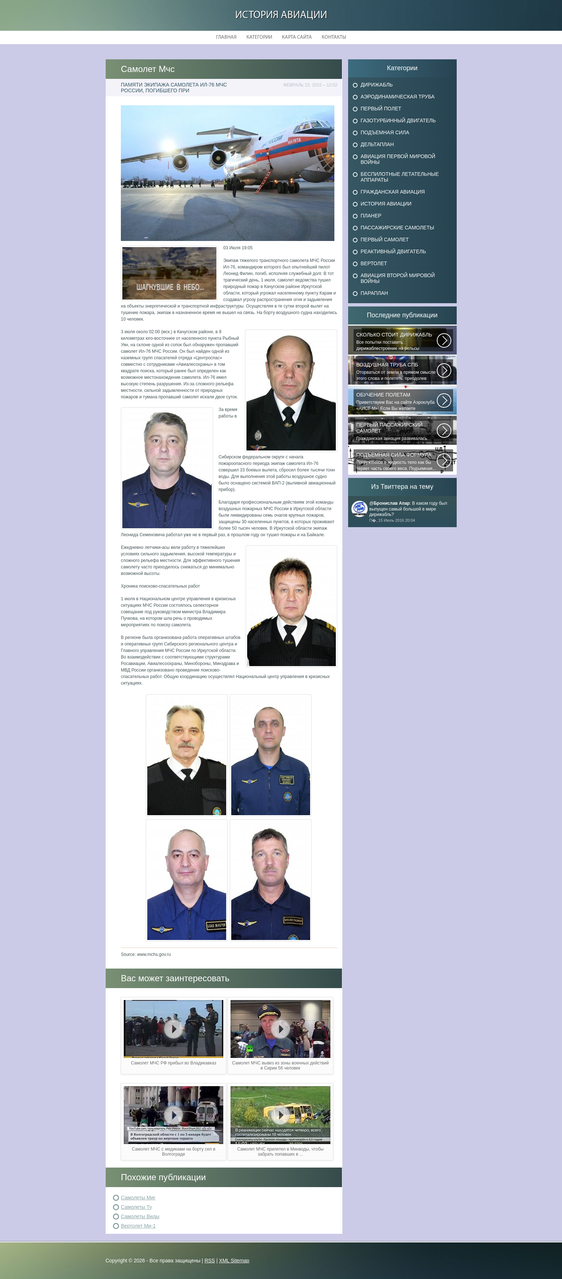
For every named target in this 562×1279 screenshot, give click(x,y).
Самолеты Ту (136, 1207)
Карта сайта (297, 37)
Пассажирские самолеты (397, 227)
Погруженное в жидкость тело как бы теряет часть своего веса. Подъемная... (396, 461)
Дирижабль (377, 85)
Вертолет (374, 263)
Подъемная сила (385, 132)
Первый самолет (385, 239)
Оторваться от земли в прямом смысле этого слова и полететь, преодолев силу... (396, 371)
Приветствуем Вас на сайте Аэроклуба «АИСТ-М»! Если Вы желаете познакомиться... (396, 401)
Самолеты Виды (140, 1216)
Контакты (334, 37)
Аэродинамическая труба (398, 96)
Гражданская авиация (393, 192)
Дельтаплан (377, 144)
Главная (226, 37)
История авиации (281, 15)
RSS (209, 1260)
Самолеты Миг (138, 1197)
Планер (371, 216)
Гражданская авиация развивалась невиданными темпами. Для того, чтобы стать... (396, 431)
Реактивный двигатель (393, 251)
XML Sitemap (234, 1260)
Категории (259, 37)
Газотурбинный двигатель (398, 120)
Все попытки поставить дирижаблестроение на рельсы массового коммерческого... (396, 341)
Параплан (374, 293)
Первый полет (381, 108)
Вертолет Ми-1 (138, 1226)
